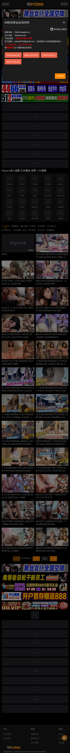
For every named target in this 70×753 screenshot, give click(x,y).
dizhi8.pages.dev (13, 55)
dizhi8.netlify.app (13, 62)
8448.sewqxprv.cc (22, 32)
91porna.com (20, 35)
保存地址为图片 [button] (58, 29)
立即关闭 (60, 76)
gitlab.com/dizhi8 (31, 55)
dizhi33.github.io (48, 55)
